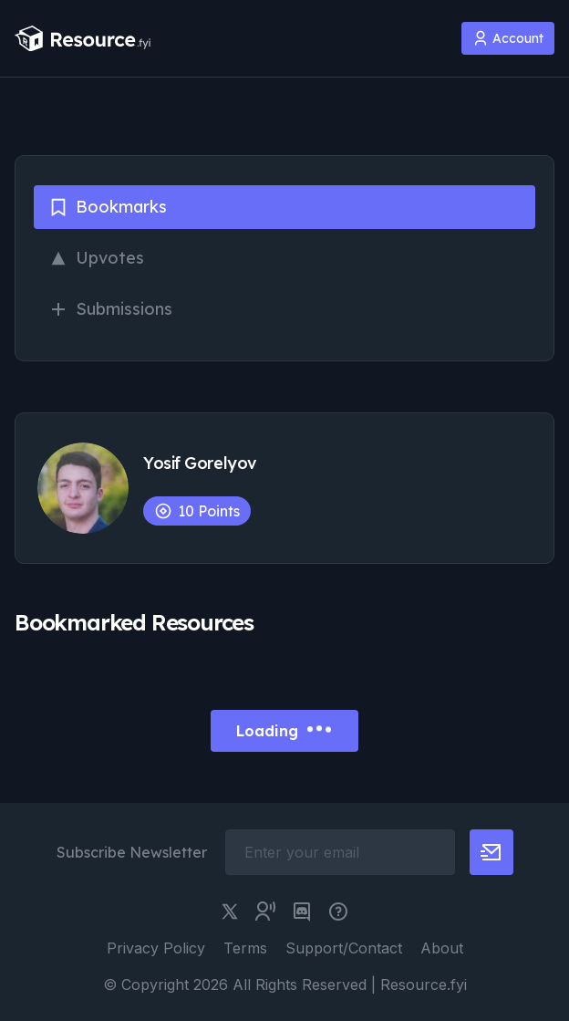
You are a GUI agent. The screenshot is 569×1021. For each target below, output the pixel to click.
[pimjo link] (338, 911)
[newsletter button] (491, 852)
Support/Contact (343, 948)
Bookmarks (107, 206)
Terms (245, 948)
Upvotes (96, 257)
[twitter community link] (265, 911)
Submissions (110, 308)
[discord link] (302, 911)
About (441, 948)
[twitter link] (230, 911)
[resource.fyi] (83, 39)
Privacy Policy (156, 948)
